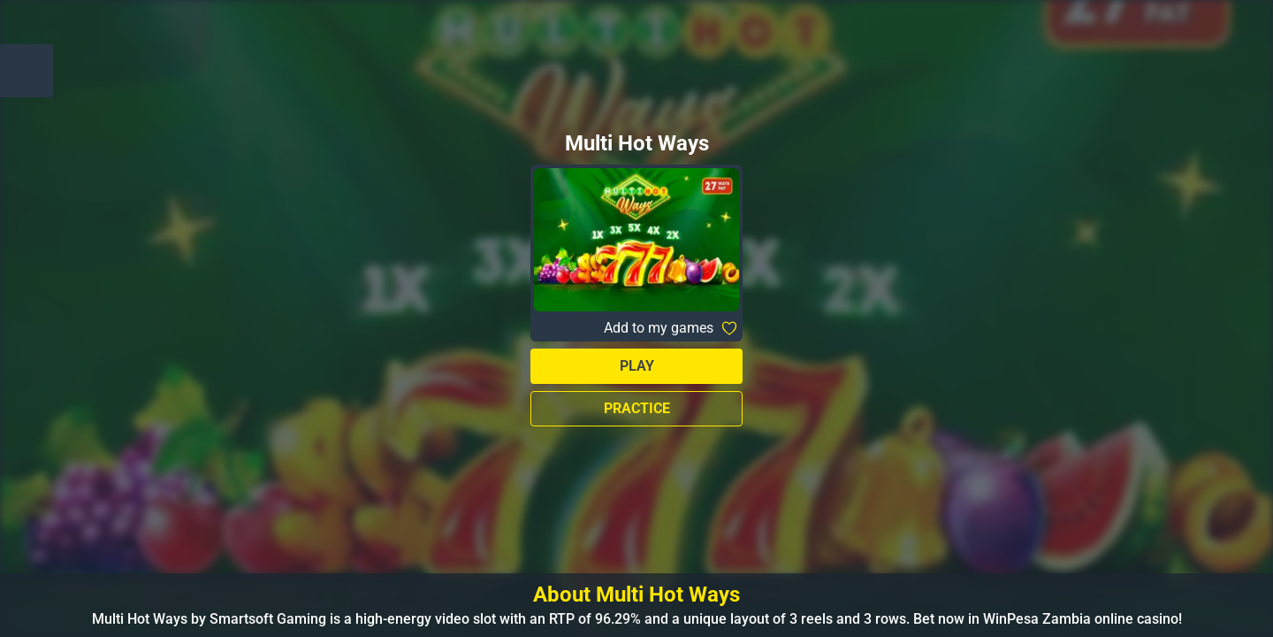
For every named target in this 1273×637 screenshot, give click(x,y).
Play (637, 365)
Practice (637, 408)
